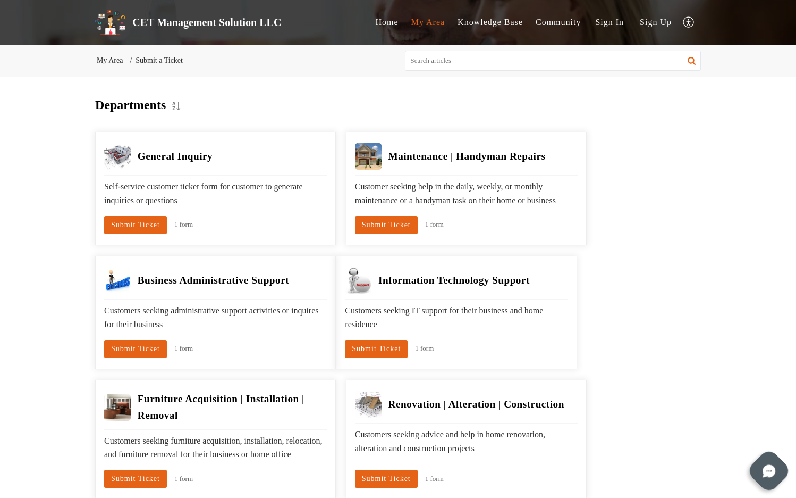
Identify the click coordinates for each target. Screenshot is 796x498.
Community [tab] (558, 22)
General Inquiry (175, 156)
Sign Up (656, 22)
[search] (553, 61)
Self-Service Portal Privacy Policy (439, 475)
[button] (689, 22)
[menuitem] (609, 22)
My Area (110, 60)
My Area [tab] (428, 22)
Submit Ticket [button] (135, 244)
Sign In (609, 22)
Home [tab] (387, 22)
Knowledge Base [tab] (490, 22)
